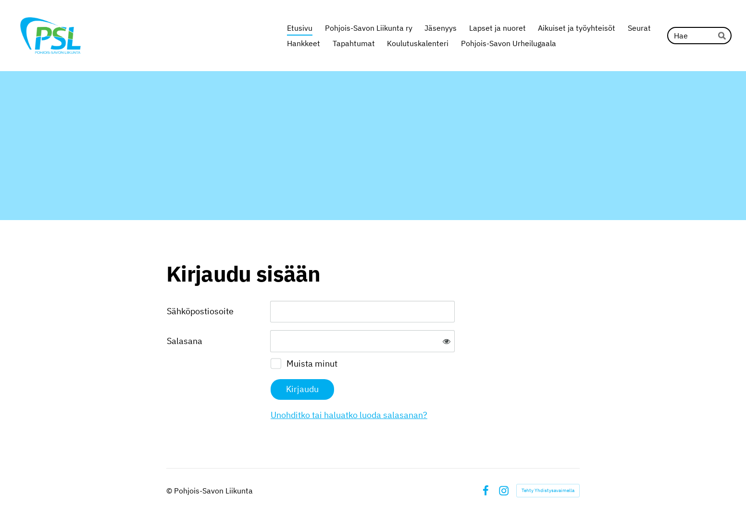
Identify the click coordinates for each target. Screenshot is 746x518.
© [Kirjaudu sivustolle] (170, 490)
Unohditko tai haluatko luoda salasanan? (349, 414)
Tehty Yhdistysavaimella (548, 490)
